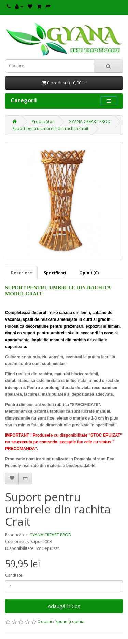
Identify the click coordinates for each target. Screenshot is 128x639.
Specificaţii (56, 273)
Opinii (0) (89, 273)
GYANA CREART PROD (90, 122)
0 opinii (45, 621)
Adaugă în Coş (64, 606)
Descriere (21, 273)
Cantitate (14, 575)
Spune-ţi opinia (69, 621)
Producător (43, 122)
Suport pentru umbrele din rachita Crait (50, 128)
